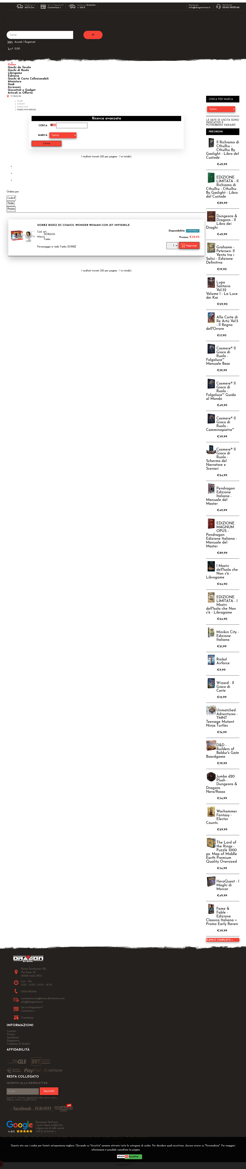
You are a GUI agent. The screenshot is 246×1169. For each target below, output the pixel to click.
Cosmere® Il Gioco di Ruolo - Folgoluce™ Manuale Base (221, 356)
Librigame (15, 73)
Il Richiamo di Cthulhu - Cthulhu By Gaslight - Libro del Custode (222, 150)
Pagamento (13, 1041)
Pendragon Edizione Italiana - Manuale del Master (220, 496)
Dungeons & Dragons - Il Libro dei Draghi (221, 222)
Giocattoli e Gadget (22, 90)
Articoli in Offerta (20, 92)
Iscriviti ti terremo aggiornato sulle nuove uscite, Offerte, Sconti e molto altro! (32, 1099)
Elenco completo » (219, 940)
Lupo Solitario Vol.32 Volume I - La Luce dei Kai (222, 290)
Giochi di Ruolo (18, 70)
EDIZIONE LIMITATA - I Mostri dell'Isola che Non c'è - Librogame (222, 605)
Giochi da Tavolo (19, 67)
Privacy (148, 1150)
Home (12, 64)
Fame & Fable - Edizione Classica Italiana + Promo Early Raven (222, 916)
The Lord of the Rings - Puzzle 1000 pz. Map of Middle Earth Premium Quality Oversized (221, 852)
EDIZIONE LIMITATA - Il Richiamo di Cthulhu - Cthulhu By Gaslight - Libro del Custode (222, 187)
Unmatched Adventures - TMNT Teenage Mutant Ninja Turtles (222, 718)
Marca (42, 135)
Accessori (14, 87)
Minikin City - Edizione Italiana (227, 636)
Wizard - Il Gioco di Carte (225, 687)
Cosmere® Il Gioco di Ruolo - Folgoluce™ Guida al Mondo (221, 391)
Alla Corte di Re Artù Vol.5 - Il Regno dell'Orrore (222, 323)
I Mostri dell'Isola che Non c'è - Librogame (222, 571)
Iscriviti (49, 1091)
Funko (47, 239)
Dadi (11, 84)
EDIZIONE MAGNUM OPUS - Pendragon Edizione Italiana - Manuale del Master (221, 535)
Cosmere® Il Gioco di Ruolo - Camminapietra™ (221, 424)
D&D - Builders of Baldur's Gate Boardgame (222, 751)
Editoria (13, 76)
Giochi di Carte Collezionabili (28, 78)
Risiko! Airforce (223, 661)
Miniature (14, 81)
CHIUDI (123, 1161)
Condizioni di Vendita (18, 1044)
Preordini (216, 132)
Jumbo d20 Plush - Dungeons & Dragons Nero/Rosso (221, 784)
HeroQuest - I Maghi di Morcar (227, 885)
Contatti (11, 1031)
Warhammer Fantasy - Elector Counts (221, 817)
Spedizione (13, 1037)
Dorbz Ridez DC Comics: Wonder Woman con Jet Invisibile (83, 225)
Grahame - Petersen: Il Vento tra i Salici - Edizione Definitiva (220, 255)
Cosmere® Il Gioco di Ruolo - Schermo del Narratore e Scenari (221, 459)
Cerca (43, 125)
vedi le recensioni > (46, 1131)
